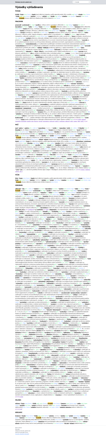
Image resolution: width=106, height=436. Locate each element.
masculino (63, 128)
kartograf (77, 285)
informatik (67, 289)
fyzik (89, 258)
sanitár (24, 96)
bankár (22, 78)
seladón (64, 16)
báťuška (56, 132)
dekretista (84, 378)
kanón (25, 28)
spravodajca (46, 121)
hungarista (40, 336)
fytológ (68, 211)
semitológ (47, 347)
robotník (83, 119)
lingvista (51, 319)
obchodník (23, 121)
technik (28, 38)
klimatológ (29, 268)
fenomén (71, 198)
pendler (56, 62)
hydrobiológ (84, 217)
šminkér (87, 381)
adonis (46, 139)
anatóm (30, 245)
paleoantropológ (51, 241)
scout (87, 117)
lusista (63, 342)
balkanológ (77, 332)
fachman (77, 27)
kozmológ (19, 274)
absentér (29, 51)
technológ (51, 70)
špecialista (18, 27)
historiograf (56, 309)
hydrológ (23, 272)
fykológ (60, 219)
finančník (36, 391)
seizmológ (19, 283)
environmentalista (34, 251)
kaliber (67, 34)
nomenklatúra (20, 45)
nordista (53, 338)
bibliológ (65, 323)
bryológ (47, 221)
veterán (81, 51)
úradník (29, 121)
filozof (87, 304)
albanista (49, 334)
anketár (66, 85)
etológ (84, 251)
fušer (82, 47)
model (54, 152)
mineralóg (87, 279)
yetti (17, 169)
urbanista (55, 351)
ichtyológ (88, 228)
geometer (27, 277)
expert (51, 36)
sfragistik (18, 362)
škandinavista (83, 338)
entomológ (42, 226)
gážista (37, 55)
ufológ (75, 294)
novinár (40, 121)
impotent (74, 162)
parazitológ (50, 217)
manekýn (36, 150)
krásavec (18, 416)
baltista (64, 334)
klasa (69, 30)
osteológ (53, 247)
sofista (68, 306)
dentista (75, 98)
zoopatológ (46, 236)
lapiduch (86, 95)
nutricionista (31, 364)
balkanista (67, 332)
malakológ (68, 230)
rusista (25, 336)
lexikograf (43, 321)
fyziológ (80, 247)
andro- (21, 128)
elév (31, 53)
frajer (22, 14)
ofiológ (50, 232)
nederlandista (38, 340)
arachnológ (42, 228)
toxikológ (66, 258)
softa (42, 376)
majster (75, 25)
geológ (74, 277)
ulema (68, 374)
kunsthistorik (33, 353)
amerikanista (46, 344)
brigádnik (82, 55)
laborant (83, 89)
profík (38, 25)
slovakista (57, 330)
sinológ (27, 349)
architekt (29, 389)
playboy (33, 16)
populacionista (64, 300)
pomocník (51, 121)
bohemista (73, 330)
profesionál (25, 25)
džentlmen (80, 141)
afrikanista (71, 345)
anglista (82, 342)
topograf (58, 285)
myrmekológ (86, 226)
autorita (51, 32)
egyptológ (45, 345)
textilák (51, 387)
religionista (54, 370)
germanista (27, 338)
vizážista (61, 383)
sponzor (69, 158)
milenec (17, 171)
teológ (70, 372)
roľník (79, 119)
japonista (43, 349)
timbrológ (18, 361)
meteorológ (60, 266)
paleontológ (44, 239)
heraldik (47, 357)
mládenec (87, 169)
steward (79, 83)
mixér (28, 70)
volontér (17, 59)
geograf (73, 275)
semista (60, 347)
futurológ (59, 298)
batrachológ (37, 230)
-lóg (23, 188)
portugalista (56, 342)
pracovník (18, 25)
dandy (34, 14)
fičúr (16, 178)
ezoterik (83, 292)
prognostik (59, 296)
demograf (52, 300)
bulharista (32, 334)
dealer (17, 79)
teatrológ (80, 355)
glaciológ (50, 270)
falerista (56, 361)
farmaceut (82, 257)
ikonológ (77, 349)
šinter (25, 102)
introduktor (44, 207)
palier (20, 68)
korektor (57, 115)
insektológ (53, 226)
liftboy (52, 167)
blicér (36, 51)
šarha (17, 102)
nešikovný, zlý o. (20, 209)
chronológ (35, 311)
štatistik (33, 315)
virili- (68, 128)
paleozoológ (56, 238)
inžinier (39, 205)
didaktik (62, 366)
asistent (35, 93)
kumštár (45, 196)
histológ (17, 247)
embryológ (50, 253)
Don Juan (53, 154)
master (88, 132)
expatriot (36, 64)
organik (60, 264)
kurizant (64, 405)
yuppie (54, 149)
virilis (54, 128)
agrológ (86, 241)
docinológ (33, 366)
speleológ (64, 272)
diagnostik (53, 209)
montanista (40, 285)
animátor (19, 113)
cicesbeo (17, 154)
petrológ (47, 279)
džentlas (30, 143)
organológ (51, 245)
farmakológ (40, 257)
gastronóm (63, 362)
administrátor (35, 81)
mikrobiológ (28, 215)
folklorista (74, 317)
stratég (53, 304)
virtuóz (22, 32)
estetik (72, 353)
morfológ (63, 243)
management (27, 108)
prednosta (62, 121)
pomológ (86, 222)
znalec (21, 396)
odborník (67, 121)
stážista (63, 59)
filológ (69, 319)
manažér (17, 106)
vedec (71, 121)
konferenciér (19, 117)
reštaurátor (41, 89)
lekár (79, 121)
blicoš (41, 51)
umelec (75, 121)
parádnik (60, 137)
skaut (23, 119)
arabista (26, 345)
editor (24, 115)
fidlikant (45, 47)
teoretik (84, 40)
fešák (17, 16)
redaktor (87, 113)
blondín (81, 128)
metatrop (54, 164)
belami (52, 158)
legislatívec (39, 378)
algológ (48, 219)
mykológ (77, 221)
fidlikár (40, 47)
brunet (51, 130)
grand (40, 133)
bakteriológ (66, 215)
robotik (40, 292)
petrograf (57, 279)
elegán (80, 14)
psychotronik (66, 292)
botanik (45, 211)
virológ (21, 217)
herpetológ (22, 232)
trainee (68, 53)
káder (86, 32)
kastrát (77, 166)
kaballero (58, 145)
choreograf (54, 355)
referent (81, 102)
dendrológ (60, 222)
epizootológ (78, 236)
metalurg (86, 72)
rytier (48, 147)
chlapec (83, 169)
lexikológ (67, 321)
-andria (26, 128)
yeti (21, 169)
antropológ (46, 213)
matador (80, 30)
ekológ (72, 249)
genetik (32, 255)
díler (26, 79)
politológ (85, 302)
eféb (81, 147)
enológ (65, 224)
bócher (49, 374)
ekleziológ (36, 372)
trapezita (54, 78)
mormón (44, 162)
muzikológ (32, 355)
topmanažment (76, 108)
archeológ (63, 311)
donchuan (39, 154)
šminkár (81, 381)
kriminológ (69, 368)
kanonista (75, 378)
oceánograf (18, 270)
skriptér (40, 112)
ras (80, 100)
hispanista (18, 342)
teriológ (44, 234)
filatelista (79, 359)
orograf (52, 277)
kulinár (54, 362)
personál (87, 45)
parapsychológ (75, 292)
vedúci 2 (57, 121)
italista (77, 340)
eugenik (66, 255)
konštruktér (48, 68)
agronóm (39, 243)
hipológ (71, 234)
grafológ (50, 326)
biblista (83, 370)
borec (73, 36)
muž (16, 128)
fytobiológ (55, 211)
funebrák (64, 91)
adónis (41, 139)
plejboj (45, 16)
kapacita (62, 30)
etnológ (30, 317)
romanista (56, 340)
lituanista (86, 334)
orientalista (18, 347)
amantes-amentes (65, 407)
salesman (79, 81)
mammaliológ (31, 234)
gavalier (57, 143)
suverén (55, 28)
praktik (25, 40)
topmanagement (59, 108)
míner (59, 74)
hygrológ (56, 268)
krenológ (86, 283)
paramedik (75, 96)
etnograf (86, 315)
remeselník (18, 121)
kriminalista (58, 391)
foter (31, 132)
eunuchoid (18, 166)
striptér (79, 150)
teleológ (47, 308)
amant (34, 405)
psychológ (23, 302)
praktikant (39, 57)
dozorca (36, 121)
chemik (71, 262)
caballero (65, 145)
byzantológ (60, 349)
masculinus (41, 128)
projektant (23, 76)
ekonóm (46, 313)
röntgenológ (68, 260)
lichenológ (18, 221)
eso (78, 34)
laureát (71, 204)
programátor (35, 87)
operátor (18, 89)
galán (41, 143)
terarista (77, 393)
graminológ (30, 222)
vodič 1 (82, 121)
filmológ (25, 357)
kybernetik (36, 291)
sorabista (47, 332)
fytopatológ (84, 224)
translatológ (40, 328)
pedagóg (53, 364)
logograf (75, 309)
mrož (78, 130)
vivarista (58, 395)
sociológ (53, 302)
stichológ (85, 323)
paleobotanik (76, 239)
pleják (53, 16)
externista (24, 62)
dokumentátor (73, 325)
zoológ (22, 213)
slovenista (32, 332)
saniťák (31, 96)
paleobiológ (36, 239)
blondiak (17, 130)
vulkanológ (50, 283)
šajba (30, 27)
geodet (17, 277)
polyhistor (87, 205)
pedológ (17, 243)
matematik (28, 287)
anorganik (22, 266)
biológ (21, 211)
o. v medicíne (39, 209)
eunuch (85, 166)
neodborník (31, 209)
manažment (18, 108)
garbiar (70, 389)
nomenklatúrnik (31, 44)
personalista (44, 104)
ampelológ (36, 224)
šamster (78, 16)
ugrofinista (56, 336)
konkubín (75, 160)
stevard (73, 83)
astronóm (58, 274)
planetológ (18, 275)
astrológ (64, 376)
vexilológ (76, 357)
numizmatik (37, 359)
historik (49, 309)
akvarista (31, 393)
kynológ (21, 236)
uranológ (68, 274)
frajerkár (86, 154)
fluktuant (57, 49)
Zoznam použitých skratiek (22, 434)
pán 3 (21, 171)
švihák (17, 14)
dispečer (20, 95)
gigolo (33, 160)
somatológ (83, 213)
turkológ (80, 344)
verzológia (43, 325)
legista (43, 379)
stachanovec (46, 61)
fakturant (64, 79)
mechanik (31, 72)
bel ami (47, 158)
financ (62, 76)
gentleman (87, 141)
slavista (38, 330)
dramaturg (40, 110)
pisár (32, 121)
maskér (71, 381)
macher (22, 30)
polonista (18, 332)
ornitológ (77, 232)
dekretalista (19, 379)
